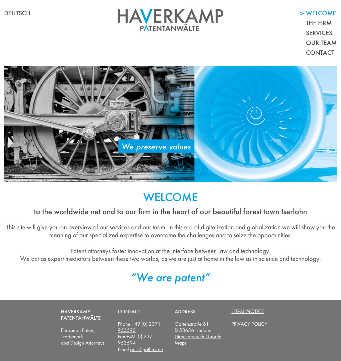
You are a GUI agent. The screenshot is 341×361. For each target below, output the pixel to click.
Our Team (321, 43)
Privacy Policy (249, 324)
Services (319, 33)
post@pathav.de (146, 349)
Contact (320, 52)
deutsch (17, 13)
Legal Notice (247, 311)
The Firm (319, 23)
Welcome (321, 13)
